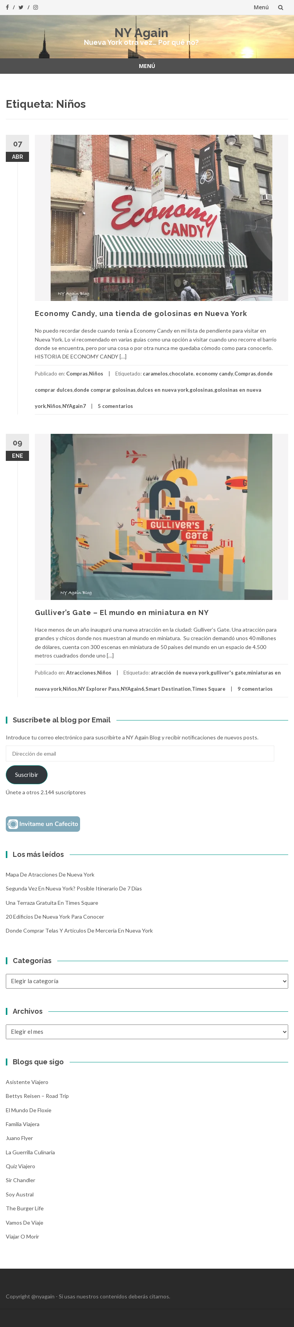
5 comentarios (115, 406)
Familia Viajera (22, 1124)
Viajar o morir (22, 1236)
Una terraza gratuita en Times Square (52, 902)
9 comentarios (255, 689)
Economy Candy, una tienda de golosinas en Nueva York (141, 313)
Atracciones (81, 672)
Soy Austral (20, 1194)
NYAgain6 (132, 689)
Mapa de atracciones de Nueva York (50, 874)
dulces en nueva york (162, 390)
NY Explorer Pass (99, 689)
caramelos (155, 373)
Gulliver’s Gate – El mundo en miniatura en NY (122, 612)
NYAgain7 (74, 406)
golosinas (201, 390)
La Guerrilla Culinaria (30, 1152)
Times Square (209, 689)
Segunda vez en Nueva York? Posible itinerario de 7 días (74, 888)
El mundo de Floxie (28, 1110)
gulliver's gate (228, 672)
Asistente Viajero (27, 1082)
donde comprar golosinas (105, 390)
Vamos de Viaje (24, 1222)
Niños (96, 373)
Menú (261, 7)
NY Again (141, 32)
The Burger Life (25, 1208)
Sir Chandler (20, 1180)
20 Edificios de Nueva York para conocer (55, 916)
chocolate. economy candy (201, 373)
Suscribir (26, 774)
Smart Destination (168, 689)
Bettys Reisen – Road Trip (37, 1096)
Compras (77, 373)
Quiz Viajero (20, 1166)
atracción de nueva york (180, 672)
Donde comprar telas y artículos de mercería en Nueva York (79, 930)
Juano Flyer (19, 1138)
